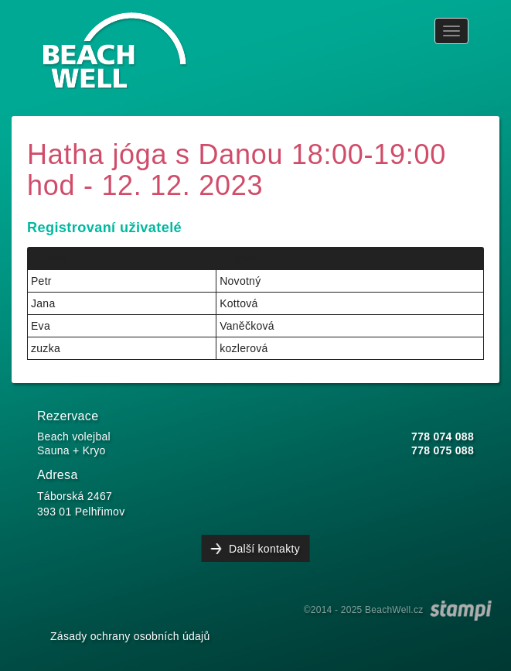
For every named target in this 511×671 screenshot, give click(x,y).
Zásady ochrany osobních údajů (130, 636)
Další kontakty (264, 549)
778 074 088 (442, 436)
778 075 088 (442, 450)
